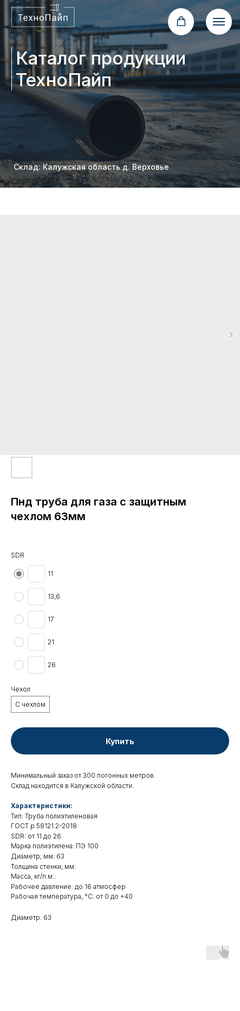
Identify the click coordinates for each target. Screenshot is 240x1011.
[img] (43, 15)
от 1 (33, 836)
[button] (181, 21)
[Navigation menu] (219, 21)
